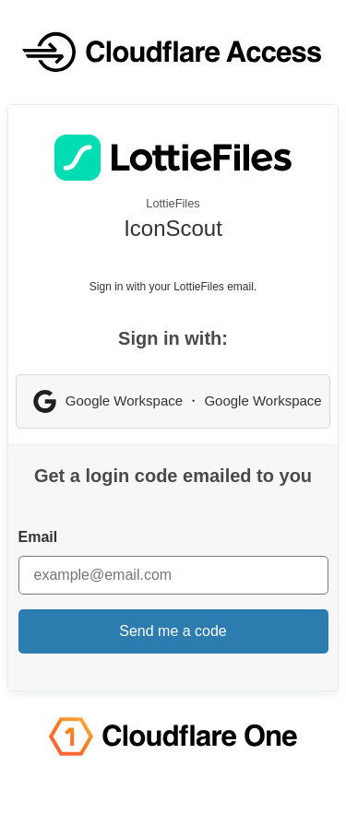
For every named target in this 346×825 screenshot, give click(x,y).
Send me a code (173, 631)
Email (38, 537)
